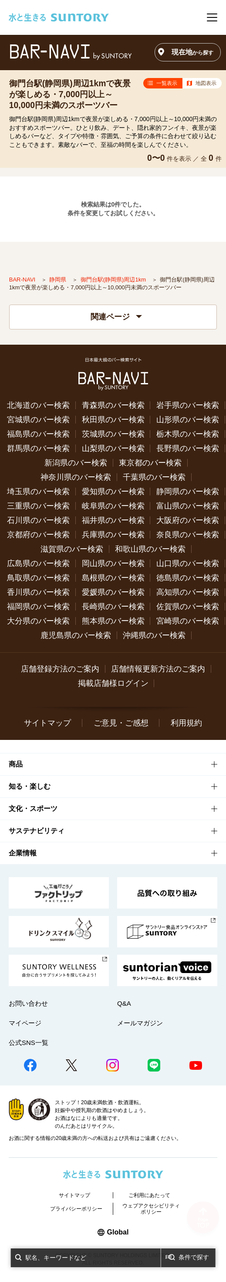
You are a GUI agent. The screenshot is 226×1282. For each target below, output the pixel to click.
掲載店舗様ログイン (113, 683)
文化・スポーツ (33, 808)
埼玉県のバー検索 (38, 491)
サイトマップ (47, 723)
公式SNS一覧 (28, 1042)
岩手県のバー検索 (187, 405)
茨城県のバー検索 (113, 434)
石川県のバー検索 (38, 520)
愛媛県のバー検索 (113, 592)
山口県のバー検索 (187, 563)
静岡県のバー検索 (187, 491)
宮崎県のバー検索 (187, 621)
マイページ (25, 1023)
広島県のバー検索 (38, 563)
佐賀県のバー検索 (187, 606)
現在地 (192, 52)
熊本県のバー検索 (113, 621)
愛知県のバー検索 (113, 491)
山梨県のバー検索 (113, 448)
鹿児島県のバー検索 (75, 635)
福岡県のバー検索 (38, 606)
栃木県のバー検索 (187, 434)
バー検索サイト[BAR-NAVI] (71, 52)
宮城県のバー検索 (38, 419)
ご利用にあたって (149, 1195)
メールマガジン (140, 1023)
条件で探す (194, 1257)
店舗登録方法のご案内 (60, 669)
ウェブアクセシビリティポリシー (151, 1209)
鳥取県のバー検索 (38, 577)
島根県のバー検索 (113, 577)
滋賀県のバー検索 (71, 549)
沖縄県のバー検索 (154, 635)
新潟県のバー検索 (75, 462)
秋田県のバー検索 (113, 419)
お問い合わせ (28, 1003)
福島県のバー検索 (38, 434)
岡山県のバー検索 (113, 563)
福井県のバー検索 (113, 520)
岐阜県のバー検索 (113, 506)
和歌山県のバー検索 (150, 549)
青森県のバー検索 (113, 405)
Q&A (124, 1003)
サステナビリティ (36, 830)
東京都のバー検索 (150, 462)
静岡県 (58, 279)
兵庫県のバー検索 (113, 534)
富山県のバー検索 (187, 506)
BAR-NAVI (23, 279)
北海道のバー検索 (38, 405)
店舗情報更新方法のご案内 (158, 669)
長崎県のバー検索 (113, 606)
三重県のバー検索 (38, 506)
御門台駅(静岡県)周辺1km (114, 279)
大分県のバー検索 (38, 621)
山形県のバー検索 (187, 419)
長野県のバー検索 (187, 448)
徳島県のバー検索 (187, 577)
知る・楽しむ (30, 786)
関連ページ (116, 316)
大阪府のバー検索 (187, 520)
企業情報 (23, 853)
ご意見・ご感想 (121, 723)
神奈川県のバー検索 (75, 477)
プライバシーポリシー (76, 1209)
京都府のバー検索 (38, 534)
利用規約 (186, 723)
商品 (16, 764)
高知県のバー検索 (187, 592)
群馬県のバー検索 (38, 448)
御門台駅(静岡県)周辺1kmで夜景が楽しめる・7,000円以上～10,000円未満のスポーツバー (70, 94)
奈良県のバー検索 (187, 534)
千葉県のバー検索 (154, 477)
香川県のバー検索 (38, 592)
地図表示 (206, 83)
